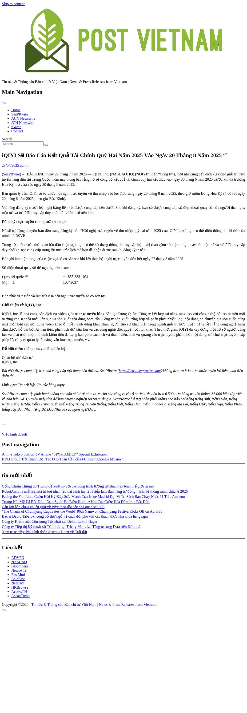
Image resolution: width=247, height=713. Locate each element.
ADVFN (17, 558)
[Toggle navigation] (4, 103)
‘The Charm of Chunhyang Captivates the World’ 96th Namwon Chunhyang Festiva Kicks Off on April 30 (82, 511)
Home (15, 110)
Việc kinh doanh (14, 434)
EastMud (18, 575)
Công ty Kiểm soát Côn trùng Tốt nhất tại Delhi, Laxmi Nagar (49, 521)
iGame (16, 127)
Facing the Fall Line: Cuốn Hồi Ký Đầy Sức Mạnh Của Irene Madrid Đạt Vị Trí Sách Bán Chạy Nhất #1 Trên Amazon (93, 497)
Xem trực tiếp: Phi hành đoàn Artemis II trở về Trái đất (44, 532)
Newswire (19, 570)
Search (7, 139)
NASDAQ (19, 562)
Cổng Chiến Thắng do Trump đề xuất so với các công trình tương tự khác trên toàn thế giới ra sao (78, 486)
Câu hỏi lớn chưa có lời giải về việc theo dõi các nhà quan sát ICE (53, 507)
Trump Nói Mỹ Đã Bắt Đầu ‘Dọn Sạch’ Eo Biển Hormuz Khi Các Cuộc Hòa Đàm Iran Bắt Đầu (76, 502)
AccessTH (19, 592)
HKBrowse (19, 587)
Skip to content (13, 4)
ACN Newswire (23, 118)
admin (24, 165)
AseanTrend (20, 596)
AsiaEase (18, 579)
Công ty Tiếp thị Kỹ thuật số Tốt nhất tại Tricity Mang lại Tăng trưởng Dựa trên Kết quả (71, 527)
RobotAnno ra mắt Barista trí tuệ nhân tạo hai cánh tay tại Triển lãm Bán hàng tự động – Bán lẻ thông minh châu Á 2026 (95, 491)
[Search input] (23, 143)
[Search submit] (46, 145)
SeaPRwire (19, 114)
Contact (17, 131)
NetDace (17, 583)
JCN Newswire (22, 123)
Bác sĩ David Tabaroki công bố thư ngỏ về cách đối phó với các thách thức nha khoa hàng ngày (75, 516)
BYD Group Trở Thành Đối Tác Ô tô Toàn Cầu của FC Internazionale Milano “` (63, 459)
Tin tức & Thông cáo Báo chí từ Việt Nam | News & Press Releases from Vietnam (93, 604)
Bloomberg (19, 566)
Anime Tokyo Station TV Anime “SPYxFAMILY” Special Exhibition (54, 454)
